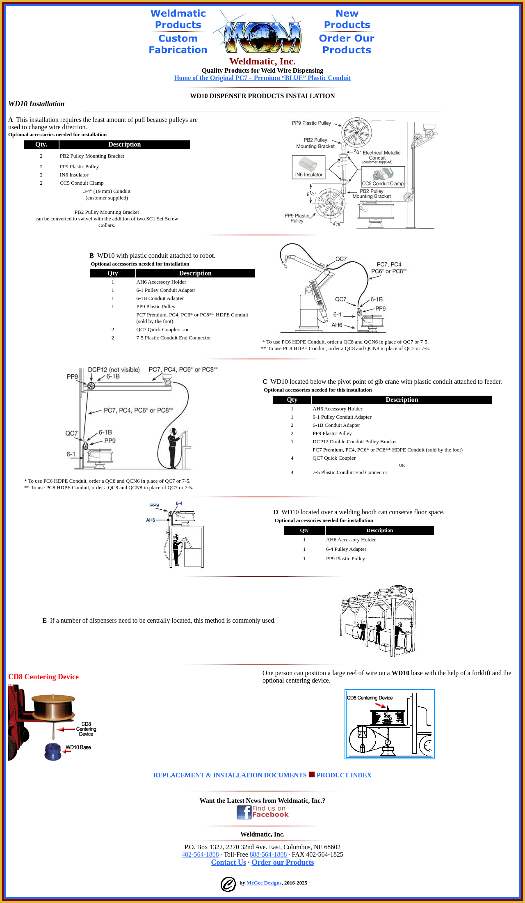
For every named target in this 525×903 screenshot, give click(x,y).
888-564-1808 (268, 854)
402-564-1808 (200, 854)
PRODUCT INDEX (344, 775)
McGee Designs (264, 883)
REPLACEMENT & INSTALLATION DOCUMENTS (230, 775)
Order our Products (283, 862)
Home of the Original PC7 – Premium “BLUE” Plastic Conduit (262, 77)
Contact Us (229, 862)
